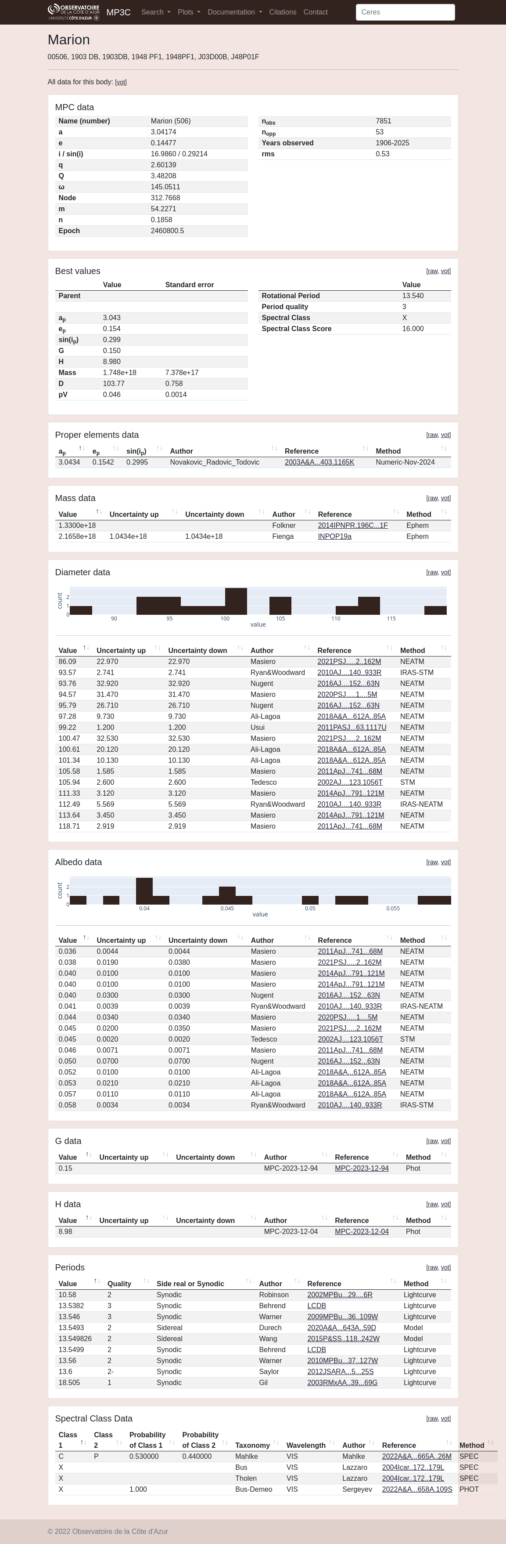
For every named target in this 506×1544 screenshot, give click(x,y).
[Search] (405, 12)
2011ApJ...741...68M (350, 771)
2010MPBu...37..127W (342, 1360)
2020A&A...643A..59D (341, 1327)
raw (433, 270)
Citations (283, 12)
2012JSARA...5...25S (340, 1371)
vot (121, 82)
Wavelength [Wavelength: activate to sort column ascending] (306, 1445)
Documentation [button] (232, 12)
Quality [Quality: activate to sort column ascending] (119, 1284)
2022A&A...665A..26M (417, 1456)
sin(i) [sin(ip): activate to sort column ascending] (136, 451)
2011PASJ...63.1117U (352, 727)
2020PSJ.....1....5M (347, 694)
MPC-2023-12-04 (362, 1231)
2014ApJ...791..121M (351, 793)
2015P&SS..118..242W (343, 1338)
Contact (316, 12)
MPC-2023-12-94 (362, 1168)
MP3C (119, 12)
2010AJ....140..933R (350, 672)
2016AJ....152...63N (349, 683)
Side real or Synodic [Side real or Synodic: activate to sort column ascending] (190, 1284)
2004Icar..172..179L (413, 1467)
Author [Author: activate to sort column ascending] (181, 451)
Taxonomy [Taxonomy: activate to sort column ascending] (252, 1445)
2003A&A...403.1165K (319, 462)
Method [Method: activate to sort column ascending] (388, 451)
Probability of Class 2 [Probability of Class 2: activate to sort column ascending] (201, 1440)
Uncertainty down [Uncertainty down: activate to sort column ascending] (214, 514)
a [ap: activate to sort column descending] (62, 451)
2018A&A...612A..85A (352, 716)
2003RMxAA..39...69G (342, 1382)
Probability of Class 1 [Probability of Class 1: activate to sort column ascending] (147, 1440)
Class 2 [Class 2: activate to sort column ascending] (103, 1440)
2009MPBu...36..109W (342, 1316)
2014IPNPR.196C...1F (353, 525)
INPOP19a (335, 536)
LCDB (316, 1306)
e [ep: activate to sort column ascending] (96, 451)
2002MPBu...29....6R (340, 1295)
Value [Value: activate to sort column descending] (68, 514)
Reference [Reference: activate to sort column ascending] (302, 451)
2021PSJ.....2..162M (349, 661)
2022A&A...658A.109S (417, 1489)
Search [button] (153, 12)
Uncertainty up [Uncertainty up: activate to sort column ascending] (134, 514)
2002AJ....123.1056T (350, 782)
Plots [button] (186, 12)
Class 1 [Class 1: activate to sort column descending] (68, 1440)
